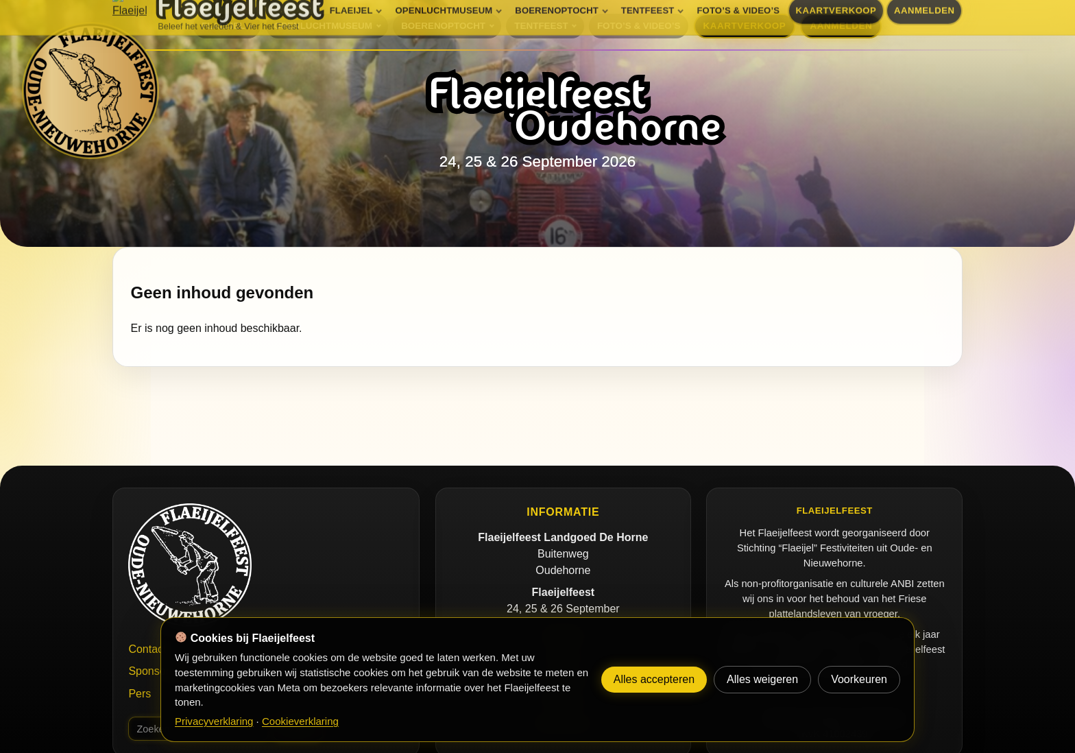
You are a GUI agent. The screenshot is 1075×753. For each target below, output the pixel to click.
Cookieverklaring (300, 721)
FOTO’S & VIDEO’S (638, 26)
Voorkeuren (859, 679)
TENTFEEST (541, 26)
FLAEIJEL (223, 26)
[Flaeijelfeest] (90, 90)
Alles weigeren (762, 679)
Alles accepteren (654, 679)
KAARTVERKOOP (744, 26)
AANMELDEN (841, 26)
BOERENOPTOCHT (443, 26)
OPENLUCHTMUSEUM (323, 26)
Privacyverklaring (214, 721)
